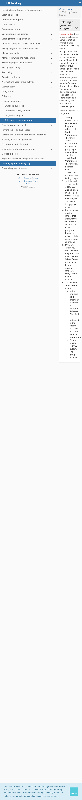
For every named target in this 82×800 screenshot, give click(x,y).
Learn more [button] (52, 796)
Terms (36, 181)
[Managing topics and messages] (28, 62)
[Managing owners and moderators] (28, 57)
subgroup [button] (72, 92)
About (20, 178)
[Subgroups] (28, 96)
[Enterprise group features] (28, 168)
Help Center (66, 9)
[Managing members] (28, 53)
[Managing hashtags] (28, 67)
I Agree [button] (74, 791)
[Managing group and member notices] (28, 48)
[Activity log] (28, 72)
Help (28, 184)
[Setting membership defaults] (28, 38)
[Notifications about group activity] (28, 81)
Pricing (35, 178)
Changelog (28, 181)
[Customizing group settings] (28, 34)
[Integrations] (28, 91)
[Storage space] (28, 86)
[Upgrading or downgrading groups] (28, 149)
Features (27, 178)
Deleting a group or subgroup (66, 25)
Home (20, 181)
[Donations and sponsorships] (28, 125)
